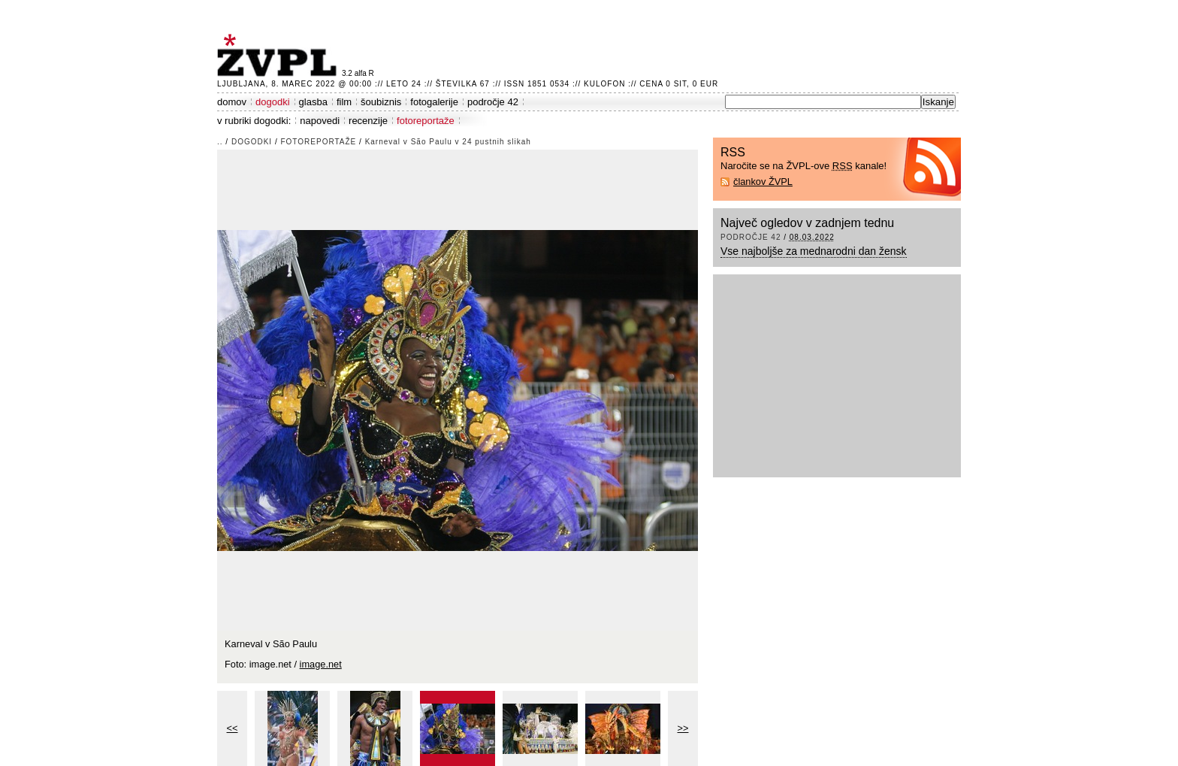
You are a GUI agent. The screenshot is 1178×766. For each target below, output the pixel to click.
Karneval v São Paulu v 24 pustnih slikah (448, 142)
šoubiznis (381, 101)
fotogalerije (434, 101)
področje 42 (492, 101)
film (344, 101)
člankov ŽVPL (763, 181)
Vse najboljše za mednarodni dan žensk (813, 251)
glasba (313, 101)
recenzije (368, 120)
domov (231, 101)
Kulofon (604, 84)
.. (220, 142)
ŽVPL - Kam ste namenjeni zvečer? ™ (279, 55)
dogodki (272, 101)
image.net (321, 664)
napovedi (320, 120)
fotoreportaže (426, 120)
